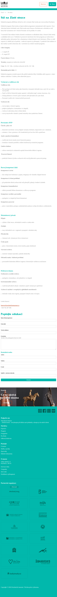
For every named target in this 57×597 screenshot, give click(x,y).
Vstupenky (4, 469)
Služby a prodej (5, 449)
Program (3, 431)
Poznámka (3, 336)
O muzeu (6, 402)
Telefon (2, 361)
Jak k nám (4, 471)
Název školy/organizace (6, 318)
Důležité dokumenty (6, 454)
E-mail (2, 367)
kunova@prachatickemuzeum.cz (10, 305)
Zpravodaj (4, 451)
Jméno (2, 354)
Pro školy (10, 12)
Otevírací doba (5, 467)
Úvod (2, 12)
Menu (53, 4)
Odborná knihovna (6, 438)
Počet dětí (3, 324)
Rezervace (43, 4)
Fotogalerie (4, 433)
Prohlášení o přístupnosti (8, 474)
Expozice (3, 428)
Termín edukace (5, 330)
